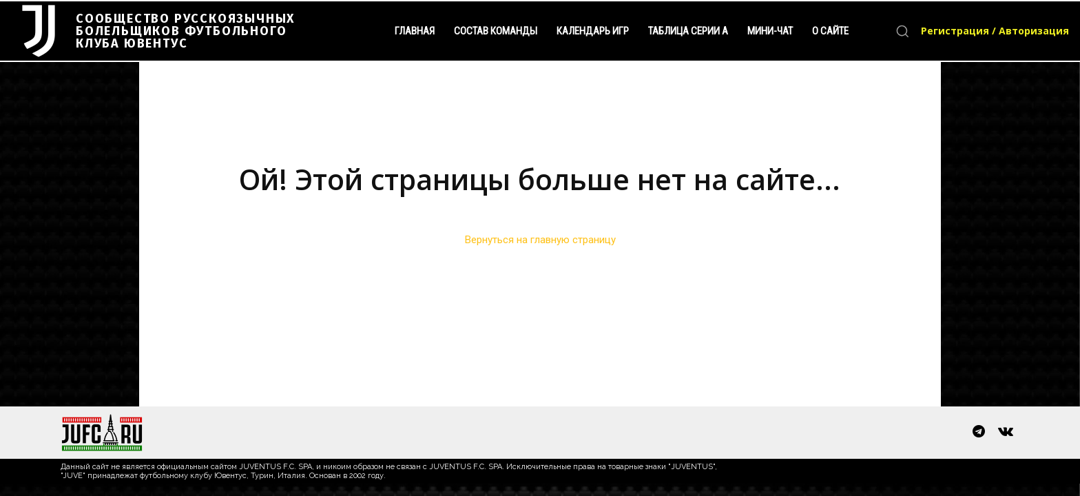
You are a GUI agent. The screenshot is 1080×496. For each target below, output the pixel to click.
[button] (902, 31)
